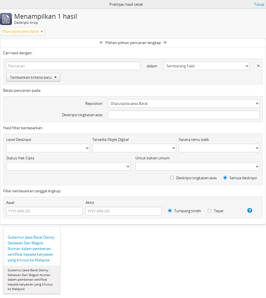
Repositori (94, 103)
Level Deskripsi (18, 139)
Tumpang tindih (184, 210)
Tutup (259, 4)
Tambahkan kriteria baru (33, 77)
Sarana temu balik (194, 139)
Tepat (216, 210)
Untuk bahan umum (152, 158)
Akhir (90, 202)
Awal (10, 202)
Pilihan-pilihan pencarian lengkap (133, 42)
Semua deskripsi (240, 177)
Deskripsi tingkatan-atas (82, 114)
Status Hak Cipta (20, 158)
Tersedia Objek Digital (110, 139)
